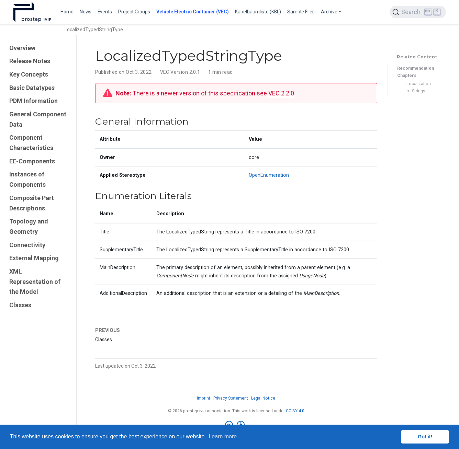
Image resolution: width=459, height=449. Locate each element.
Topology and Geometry (28, 226)
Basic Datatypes (32, 87)
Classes (20, 305)
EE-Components (32, 161)
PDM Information (33, 100)
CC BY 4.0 (295, 410)
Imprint (203, 398)
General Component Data (37, 119)
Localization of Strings (418, 87)
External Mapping (34, 258)
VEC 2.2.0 (281, 93)
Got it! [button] (425, 436)
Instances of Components (27, 179)
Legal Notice (263, 398)
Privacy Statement (230, 398)
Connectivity (27, 245)
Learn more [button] (223, 436)
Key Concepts (28, 74)
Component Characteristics (31, 142)
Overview (22, 47)
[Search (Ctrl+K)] (418, 12)
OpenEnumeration (269, 175)
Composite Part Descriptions (31, 203)
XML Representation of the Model (34, 281)
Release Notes (29, 61)
